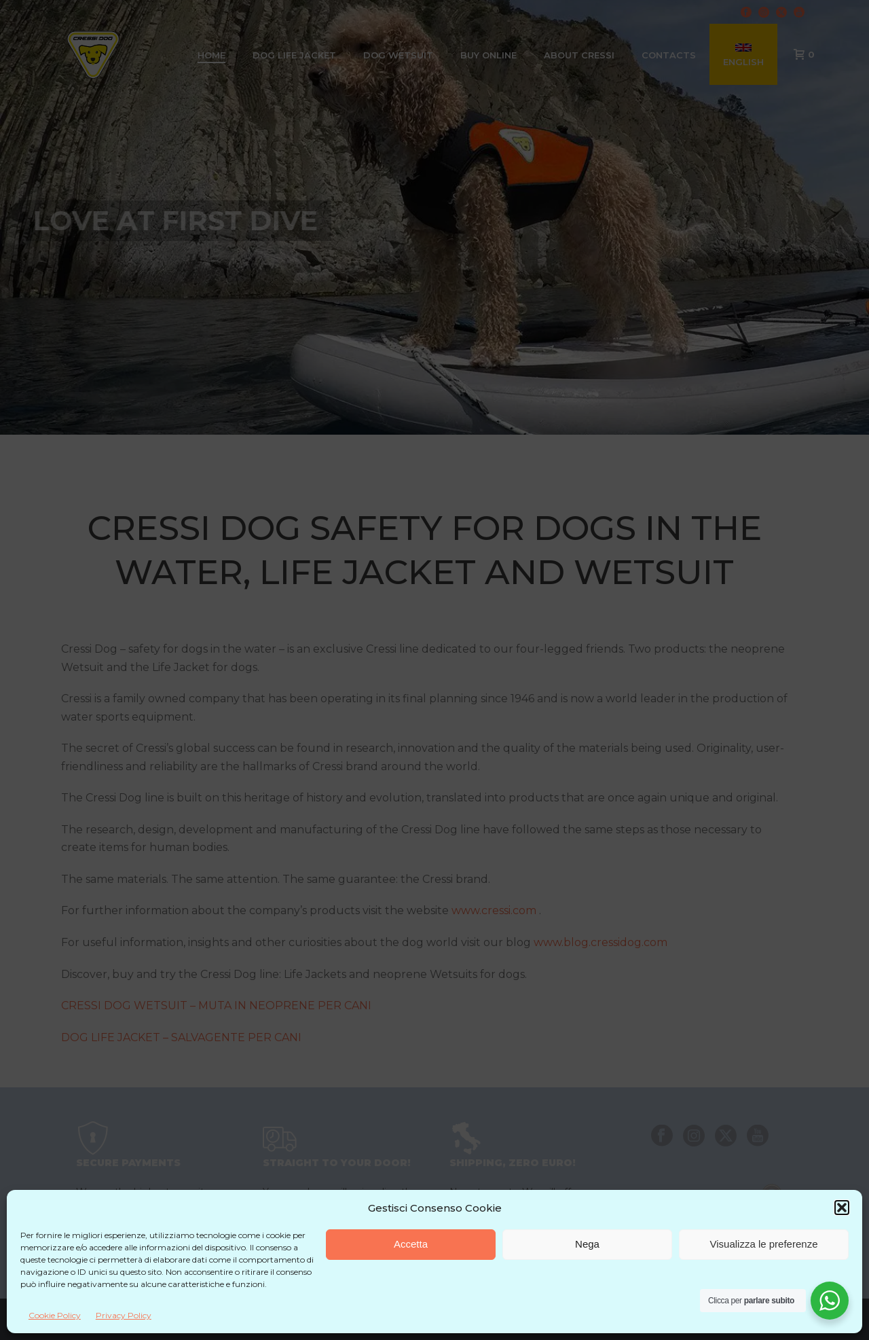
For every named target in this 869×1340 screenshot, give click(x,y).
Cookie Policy (55, 1315)
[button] (842, 1207)
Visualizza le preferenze (764, 1244)
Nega (587, 1244)
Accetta (411, 1244)
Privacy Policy (123, 1315)
